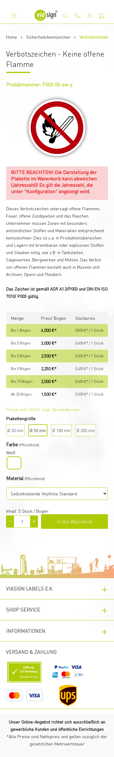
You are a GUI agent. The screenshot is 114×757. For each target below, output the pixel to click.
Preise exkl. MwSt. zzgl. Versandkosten (43, 409)
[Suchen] (65, 16)
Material (14, 478)
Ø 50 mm (38, 430)
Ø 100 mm (61, 430)
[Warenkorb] (102, 16)
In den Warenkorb (74, 521)
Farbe (12, 444)
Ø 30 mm (15, 430)
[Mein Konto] (90, 16)
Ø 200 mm (86, 430)
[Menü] (13, 15)
